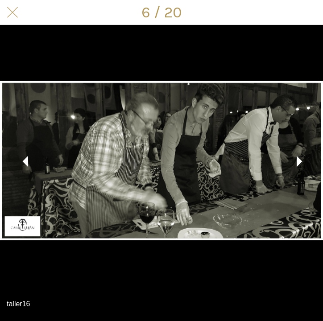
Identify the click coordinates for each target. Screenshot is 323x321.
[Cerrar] (12, 12)
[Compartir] (287, 12)
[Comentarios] (310, 12)
